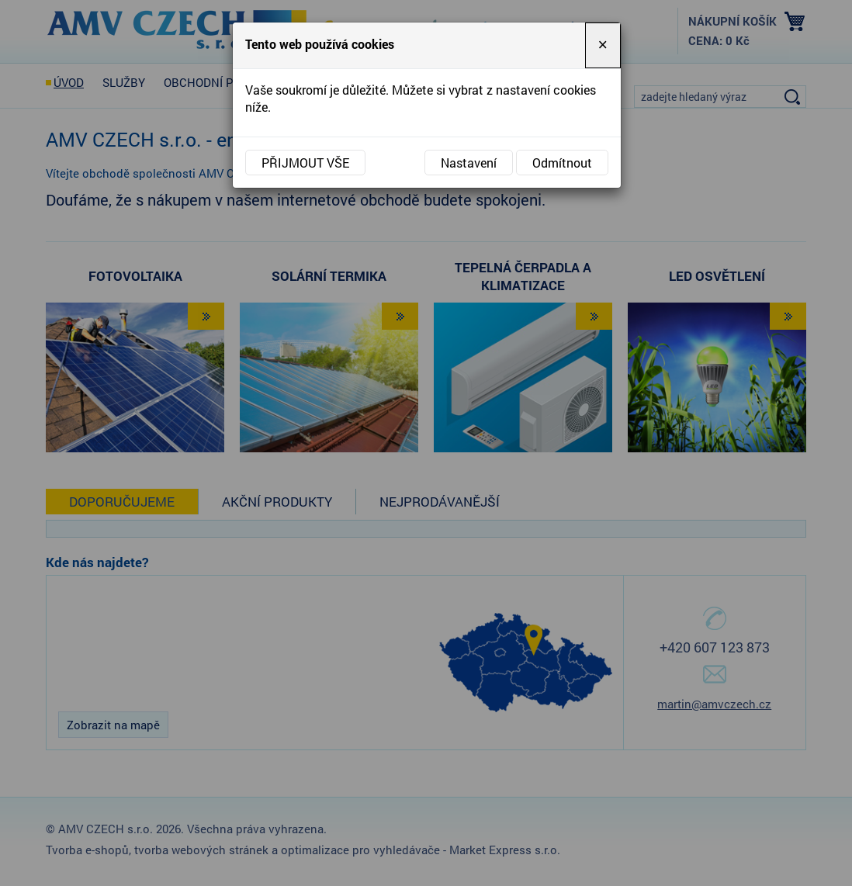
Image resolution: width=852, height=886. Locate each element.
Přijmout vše (305, 162)
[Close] (603, 45)
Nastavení (469, 162)
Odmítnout (562, 162)
